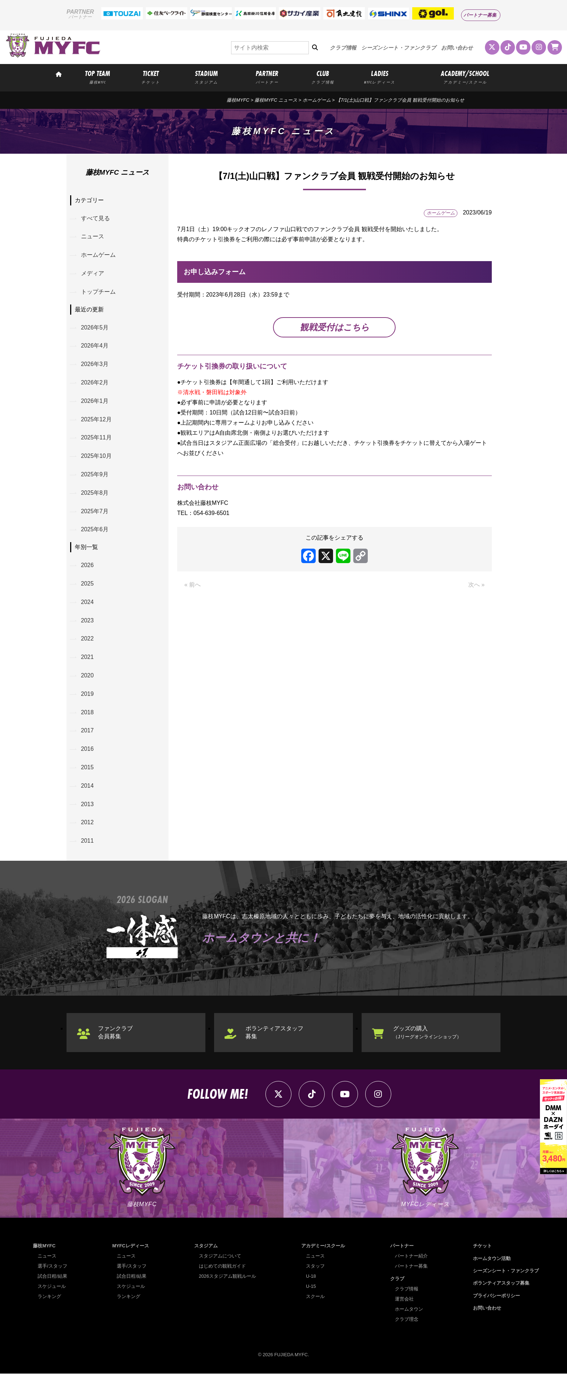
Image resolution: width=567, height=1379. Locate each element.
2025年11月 (96, 439)
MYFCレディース (130, 1251)
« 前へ (192, 585)
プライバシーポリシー (496, 1300)
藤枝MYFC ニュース (276, 100)
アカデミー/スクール (323, 1251)
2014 (87, 790)
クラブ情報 (343, 48)
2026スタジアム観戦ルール (227, 1281)
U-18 (311, 1281)
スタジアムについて (220, 1261)
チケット (482, 1251)
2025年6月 (95, 532)
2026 (87, 568)
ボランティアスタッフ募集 (275, 1037)
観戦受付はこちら (334, 327)
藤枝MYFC (238, 100)
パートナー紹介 (411, 1261)
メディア (92, 274)
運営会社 (404, 1304)
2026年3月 (95, 365)
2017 (87, 734)
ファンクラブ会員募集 (115, 1037)
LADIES (379, 77)
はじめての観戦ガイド (222, 1271)
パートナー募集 (480, 15)
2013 (87, 808)
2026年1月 (95, 402)
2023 (87, 623)
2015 (87, 771)
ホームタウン (409, 1314)
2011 (87, 845)
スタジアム (206, 1251)
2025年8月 (95, 494)
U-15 (311, 1291)
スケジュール (52, 1291)
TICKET (150, 77)
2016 (87, 753)
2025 (87, 586)
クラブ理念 (406, 1324)
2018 (87, 715)
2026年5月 (95, 328)
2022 (87, 642)
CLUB (322, 77)
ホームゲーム (317, 100)
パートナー (402, 1251)
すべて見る (95, 218)
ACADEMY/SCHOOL (465, 77)
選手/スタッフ (52, 1271)
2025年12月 (96, 421)
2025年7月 (95, 513)
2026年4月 (95, 347)
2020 (87, 679)
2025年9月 (95, 476)
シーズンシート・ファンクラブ (398, 48)
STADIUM (206, 77)
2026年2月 (95, 383)
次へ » (476, 585)
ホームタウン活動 (492, 1263)
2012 (87, 827)
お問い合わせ (457, 48)
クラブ (397, 1283)
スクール (315, 1301)
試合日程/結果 (52, 1281)
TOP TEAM (97, 77)
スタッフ (315, 1271)
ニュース (92, 237)
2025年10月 (96, 458)
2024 (87, 604)
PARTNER (267, 77)
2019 (87, 697)
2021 (87, 660)
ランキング (49, 1301)
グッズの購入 (427, 1037)
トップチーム (98, 292)
